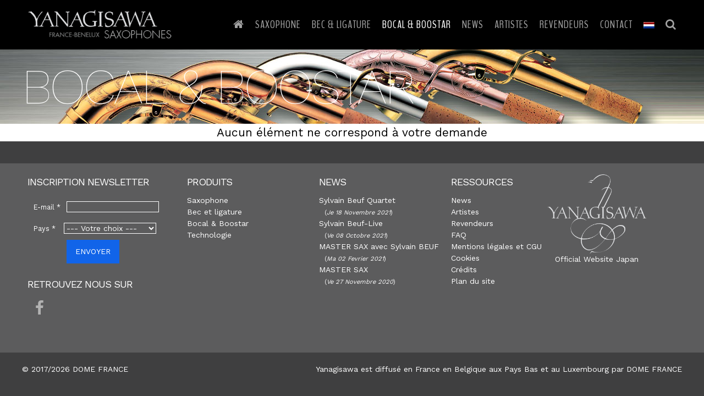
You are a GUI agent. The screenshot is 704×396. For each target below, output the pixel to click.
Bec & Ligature (341, 24)
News (472, 24)
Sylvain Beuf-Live (351, 223)
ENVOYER (93, 251)
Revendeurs (564, 24)
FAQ (458, 234)
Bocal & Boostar (416, 24)
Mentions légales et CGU (496, 246)
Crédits (464, 269)
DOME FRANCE (654, 369)
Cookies (465, 258)
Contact (616, 24)
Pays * (45, 228)
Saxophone (278, 24)
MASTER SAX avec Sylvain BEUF (379, 246)
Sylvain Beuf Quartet (357, 200)
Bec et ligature (214, 211)
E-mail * (47, 207)
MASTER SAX (343, 269)
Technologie (209, 234)
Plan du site (473, 281)
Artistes (511, 24)
